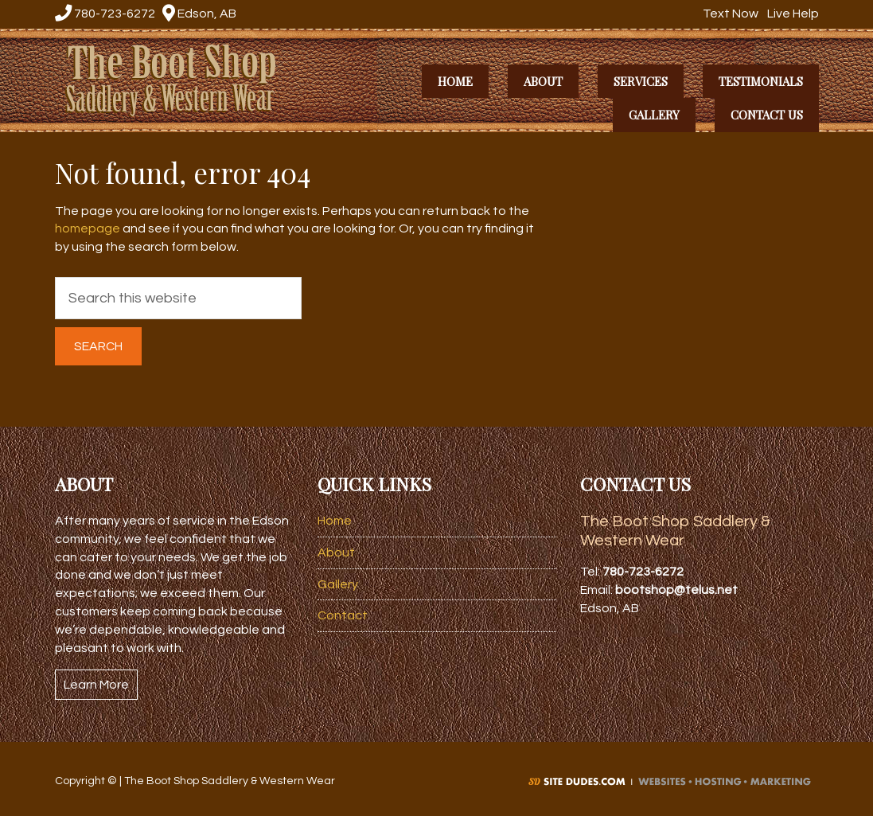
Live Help (791, 13)
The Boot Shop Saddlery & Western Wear (180, 78)
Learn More (96, 684)
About (336, 552)
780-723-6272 (105, 13)
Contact (343, 615)
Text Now (728, 13)
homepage (87, 228)
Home (335, 520)
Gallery (338, 584)
